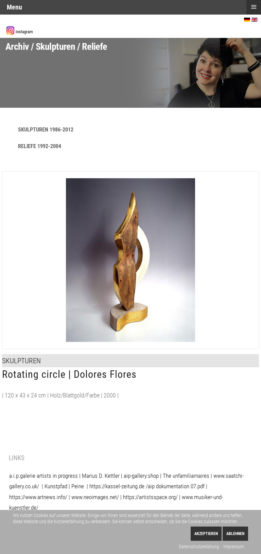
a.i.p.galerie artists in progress (43, 475)
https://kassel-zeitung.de (116, 486)
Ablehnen (235, 533)
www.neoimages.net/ (95, 497)
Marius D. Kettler (101, 475)
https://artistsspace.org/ (150, 497)
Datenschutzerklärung (199, 546)
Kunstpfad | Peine (64, 486)
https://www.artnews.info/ (38, 497)
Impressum (233, 546)
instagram (24, 31)
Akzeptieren (206, 533)
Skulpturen (21, 360)
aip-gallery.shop (141, 475)
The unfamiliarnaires (186, 475)
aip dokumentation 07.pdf (176, 486)
